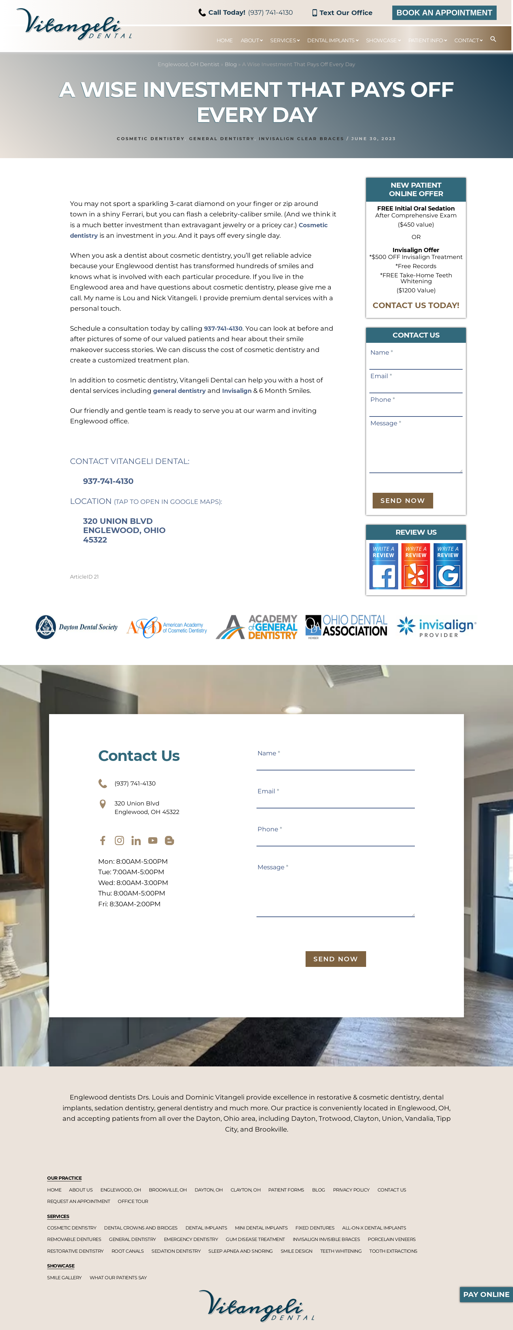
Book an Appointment (444, 12)
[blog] (169, 848)
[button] (490, 39)
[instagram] (119, 848)
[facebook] (102, 848)
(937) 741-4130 (246, 12)
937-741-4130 (226, 328)
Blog (231, 64)
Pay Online (486, 1294)
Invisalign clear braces (301, 138)
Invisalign (246, 391)
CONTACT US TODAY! (416, 305)
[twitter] (136, 848)
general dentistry (183, 391)
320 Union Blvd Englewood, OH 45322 (149, 812)
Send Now (402, 501)
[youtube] (152, 848)
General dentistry (222, 138)
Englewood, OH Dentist (189, 64)
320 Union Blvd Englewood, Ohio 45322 (124, 530)
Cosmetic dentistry (151, 138)
